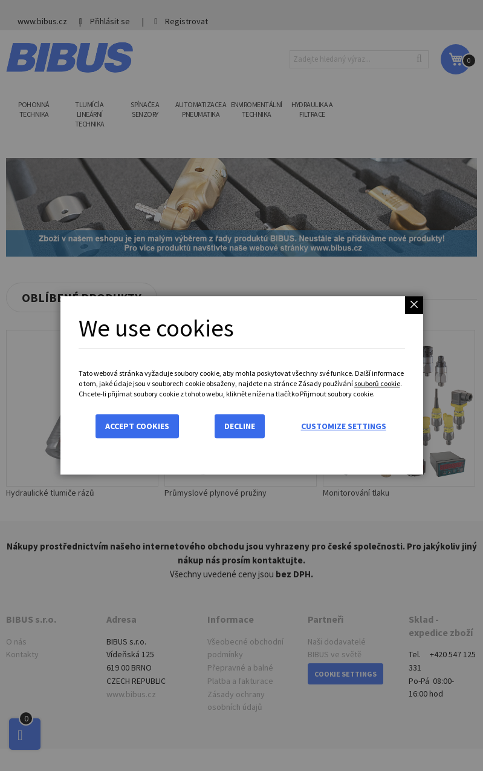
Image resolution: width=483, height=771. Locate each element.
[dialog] (241, 385)
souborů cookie (377, 383)
